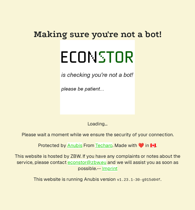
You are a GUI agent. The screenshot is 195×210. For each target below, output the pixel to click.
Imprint (109, 168)
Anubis (74, 145)
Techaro (103, 145)
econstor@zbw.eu (87, 162)
